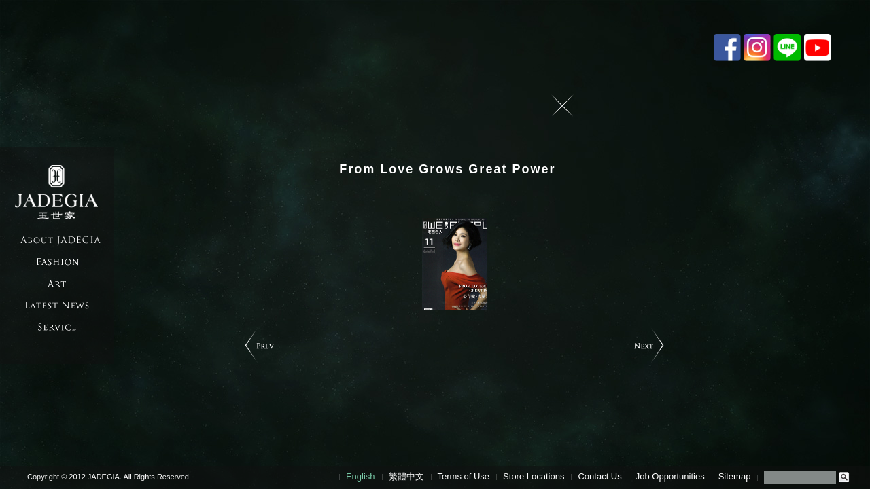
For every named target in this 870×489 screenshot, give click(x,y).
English (360, 476)
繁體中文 (406, 476)
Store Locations (533, 476)
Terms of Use (464, 476)
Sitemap (734, 476)
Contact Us (599, 476)
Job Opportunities (670, 476)
